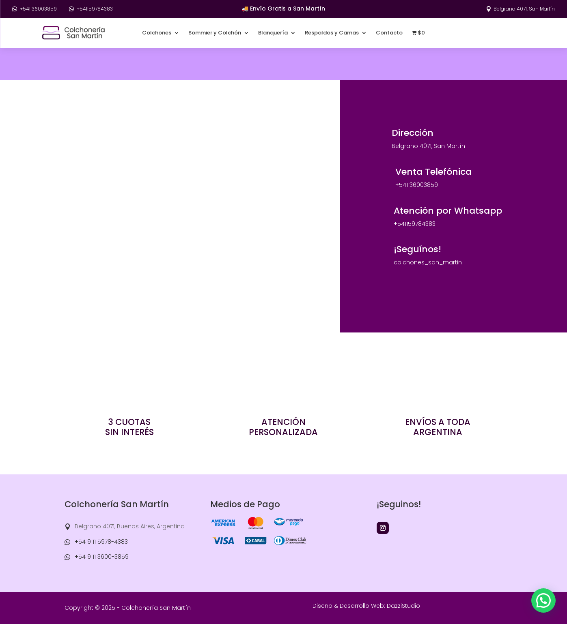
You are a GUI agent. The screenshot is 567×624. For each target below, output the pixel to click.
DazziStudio (403, 606)
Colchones (156, 32)
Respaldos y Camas (332, 32)
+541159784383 (95, 8)
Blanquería (273, 32)
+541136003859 (38, 8)
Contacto (389, 32)
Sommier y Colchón (214, 32)
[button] (543, 600)
